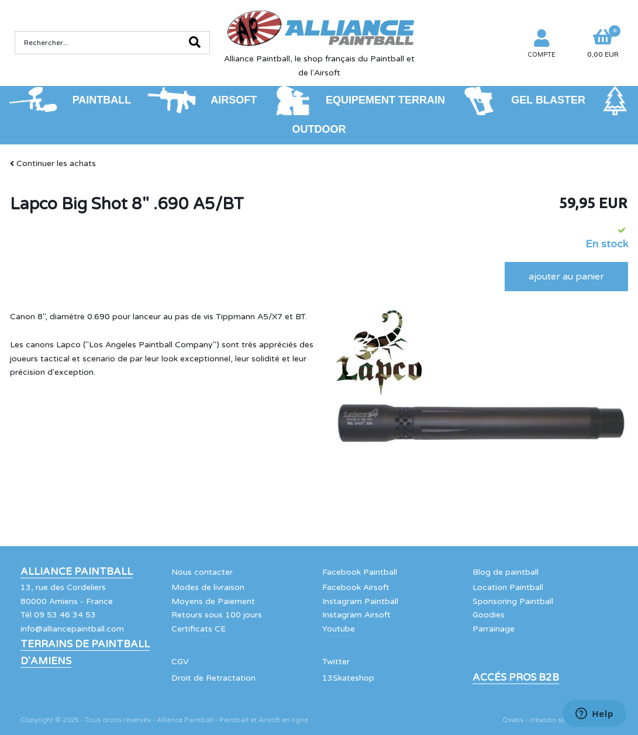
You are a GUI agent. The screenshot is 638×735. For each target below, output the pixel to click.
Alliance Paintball (76, 572)
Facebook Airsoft (355, 587)
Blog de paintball (506, 572)
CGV (180, 662)
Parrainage (494, 629)
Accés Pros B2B (516, 678)
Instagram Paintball (360, 601)
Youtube (338, 629)
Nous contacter (202, 572)
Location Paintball (508, 587)
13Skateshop (348, 678)
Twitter (336, 662)
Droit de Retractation (213, 678)
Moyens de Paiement (213, 601)
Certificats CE (198, 629)
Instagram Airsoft (356, 615)
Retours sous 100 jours (216, 615)
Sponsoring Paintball (513, 601)
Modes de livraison (207, 587)
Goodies (489, 615)
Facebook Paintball (359, 572)
